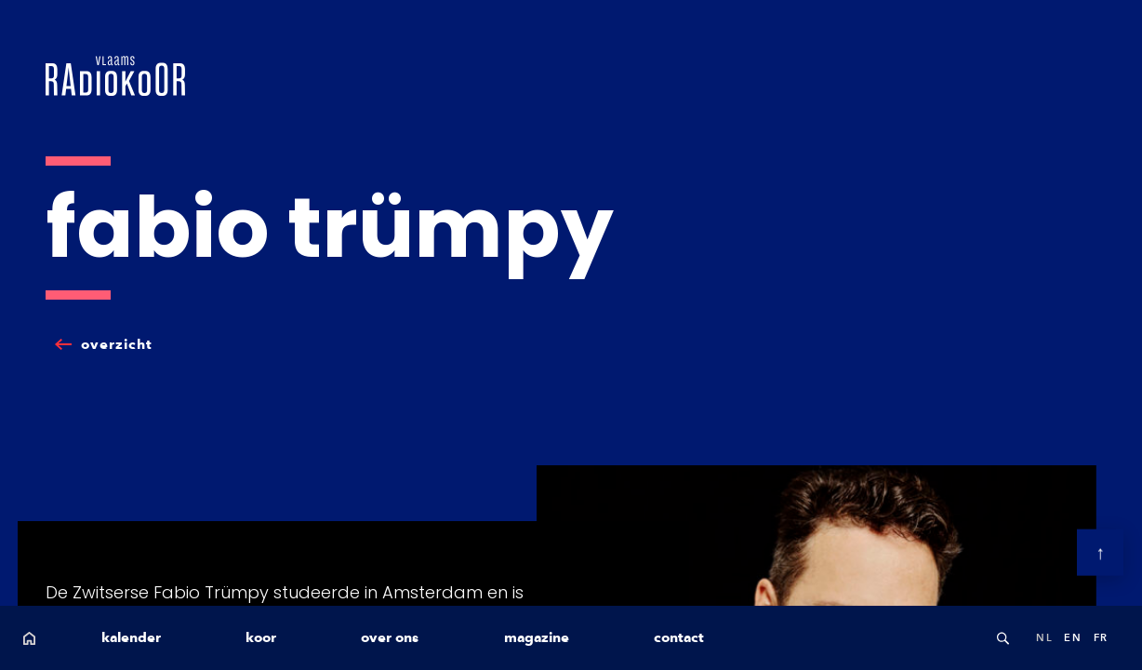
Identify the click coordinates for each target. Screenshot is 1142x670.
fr (1101, 637)
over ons (389, 637)
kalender (131, 637)
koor (261, 637)
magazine (536, 637)
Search (1002, 638)
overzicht (117, 344)
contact (679, 637)
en (1073, 637)
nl (1044, 637)
